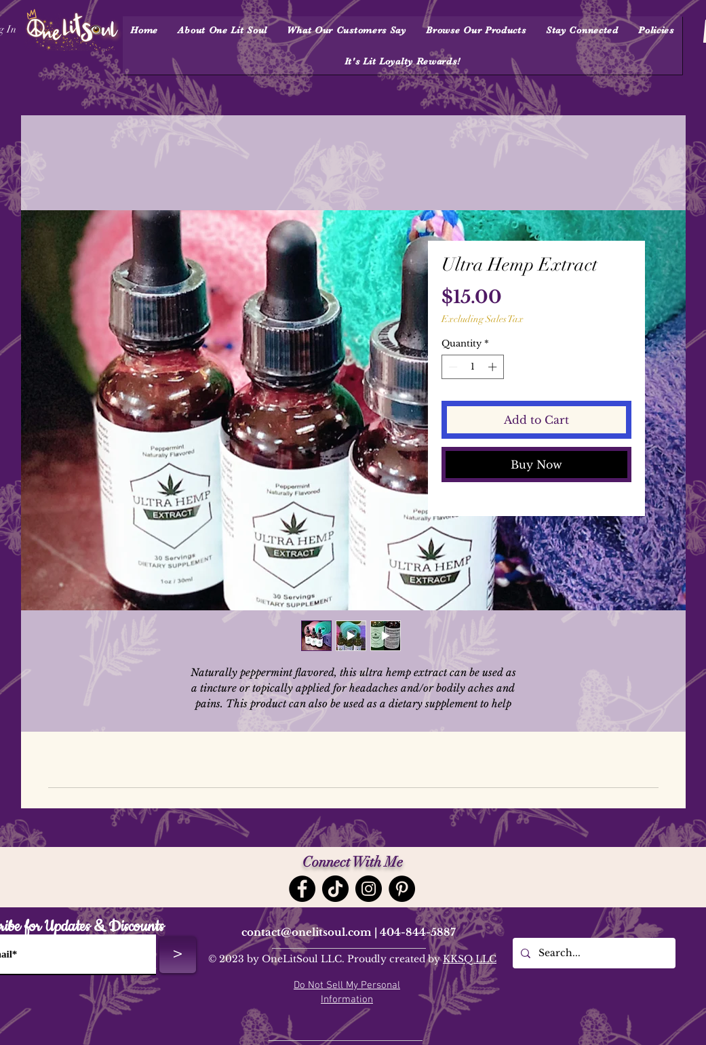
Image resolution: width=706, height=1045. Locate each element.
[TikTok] (335, 888)
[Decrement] (452, 366)
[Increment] (494, 366)
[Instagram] (368, 888)
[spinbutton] (472, 366)
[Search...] (592, 953)
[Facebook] (302, 888)
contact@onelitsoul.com (306, 932)
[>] (177, 954)
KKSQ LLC (469, 959)
